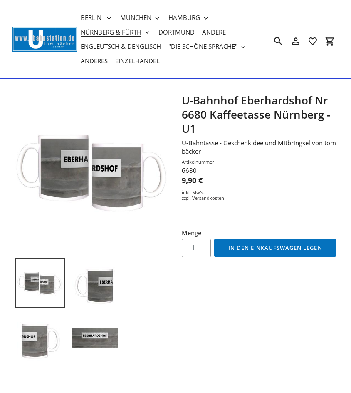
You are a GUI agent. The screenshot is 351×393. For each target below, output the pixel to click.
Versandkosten (208, 198)
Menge (191, 233)
